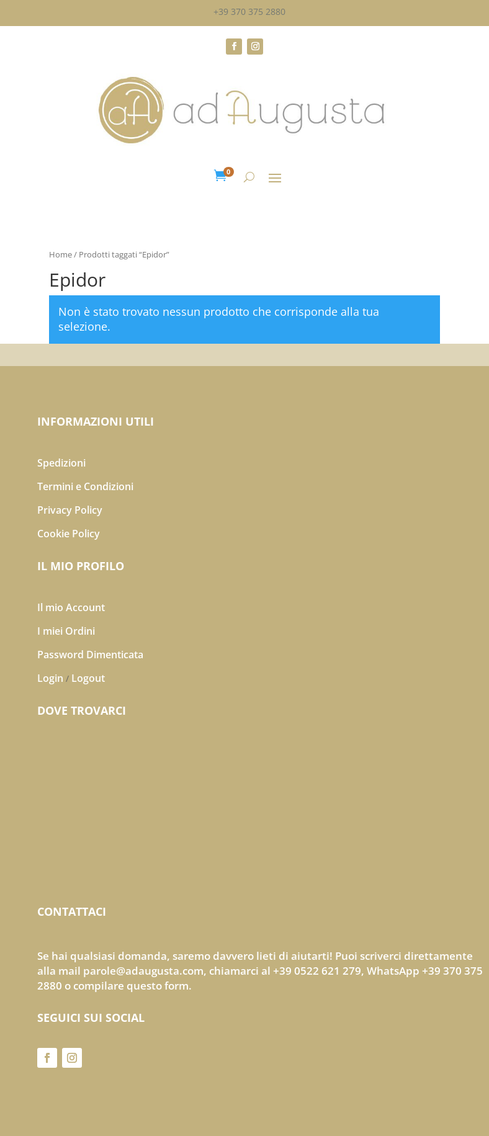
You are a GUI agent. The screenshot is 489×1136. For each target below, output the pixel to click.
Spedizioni (61, 463)
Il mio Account (71, 607)
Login (50, 678)
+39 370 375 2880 (249, 11)
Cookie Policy (68, 533)
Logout (88, 678)
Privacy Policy (69, 510)
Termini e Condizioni (85, 486)
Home (60, 254)
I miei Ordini (66, 631)
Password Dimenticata (90, 654)
